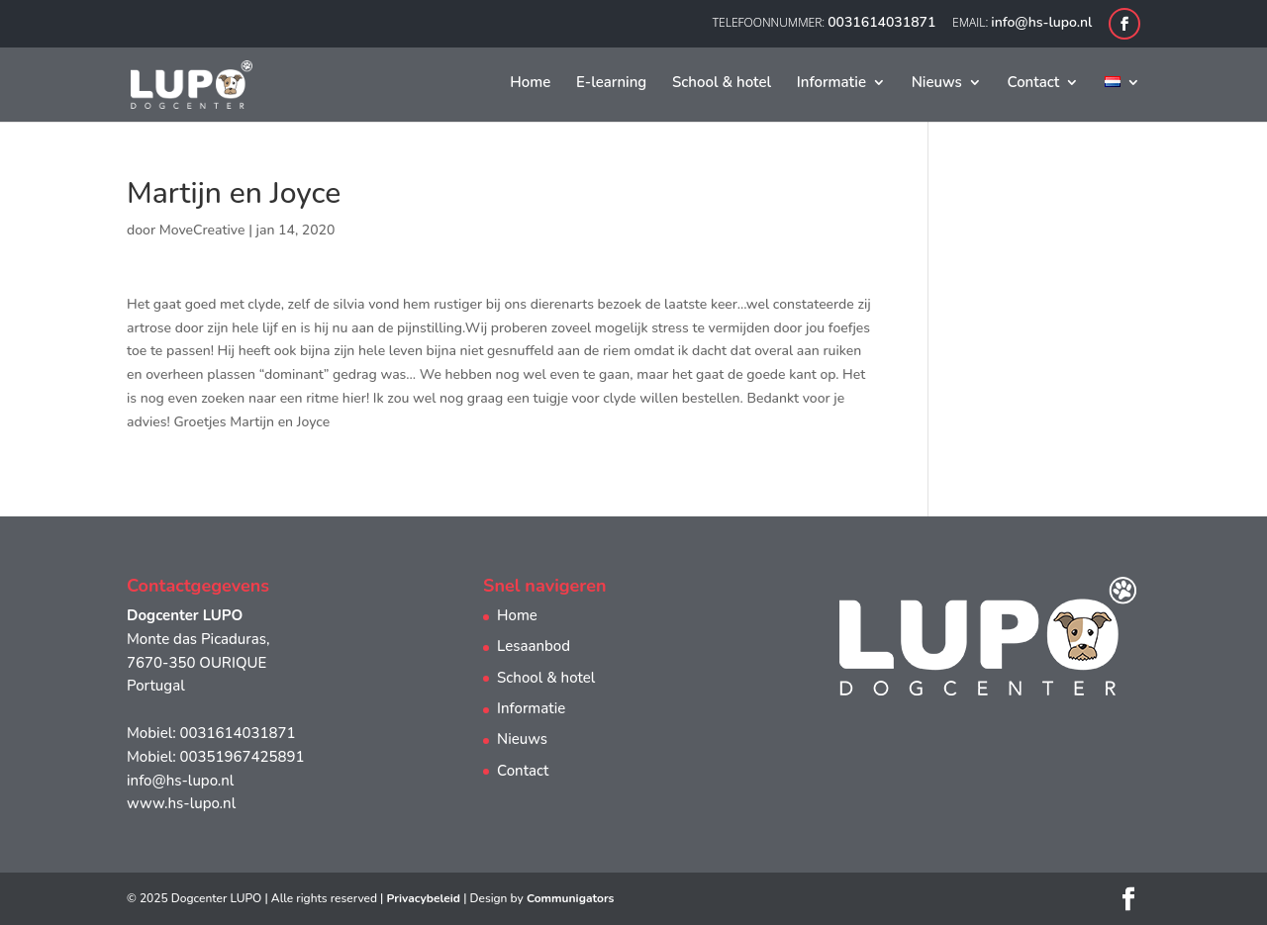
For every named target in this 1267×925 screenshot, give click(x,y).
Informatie (831, 83)
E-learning (611, 83)
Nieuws (937, 83)
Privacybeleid (423, 898)
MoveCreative (202, 230)
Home (530, 83)
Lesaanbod (533, 646)
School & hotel (721, 83)
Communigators (571, 898)
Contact (1034, 83)
